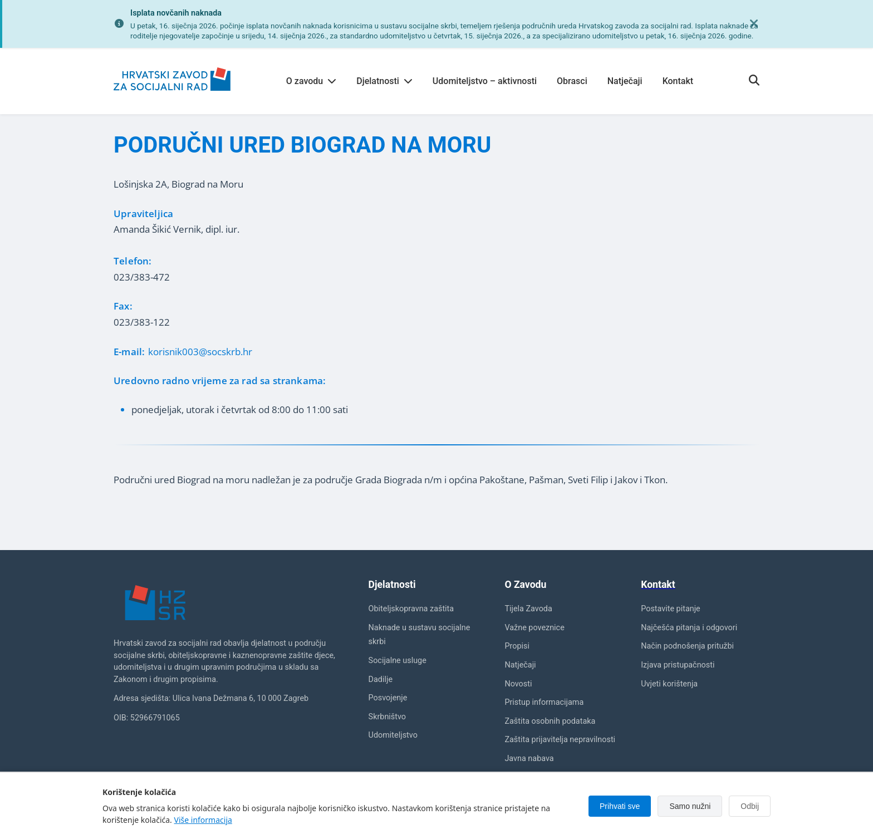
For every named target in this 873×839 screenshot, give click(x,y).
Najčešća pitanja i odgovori (689, 627)
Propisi (516, 646)
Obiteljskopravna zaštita (411, 609)
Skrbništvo (387, 717)
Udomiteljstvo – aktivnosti (485, 81)
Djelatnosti (384, 81)
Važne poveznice (534, 627)
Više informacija (203, 820)
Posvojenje (388, 698)
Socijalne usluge (397, 660)
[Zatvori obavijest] (754, 24)
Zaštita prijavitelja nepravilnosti (559, 739)
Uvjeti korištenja (669, 684)
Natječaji (625, 81)
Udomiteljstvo (393, 735)
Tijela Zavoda (528, 609)
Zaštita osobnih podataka (549, 721)
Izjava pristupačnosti (677, 665)
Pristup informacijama (543, 702)
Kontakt (678, 81)
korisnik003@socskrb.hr (200, 351)
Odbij (749, 806)
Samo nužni (689, 806)
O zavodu (311, 81)
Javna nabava (528, 758)
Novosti (518, 684)
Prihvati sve (620, 806)
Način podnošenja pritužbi (687, 646)
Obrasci (572, 81)
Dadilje (381, 679)
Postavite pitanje (670, 609)
